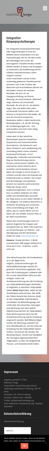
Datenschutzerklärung (14, 421)
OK (24, 445)
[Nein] (45, 443)
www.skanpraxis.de (29, 236)
